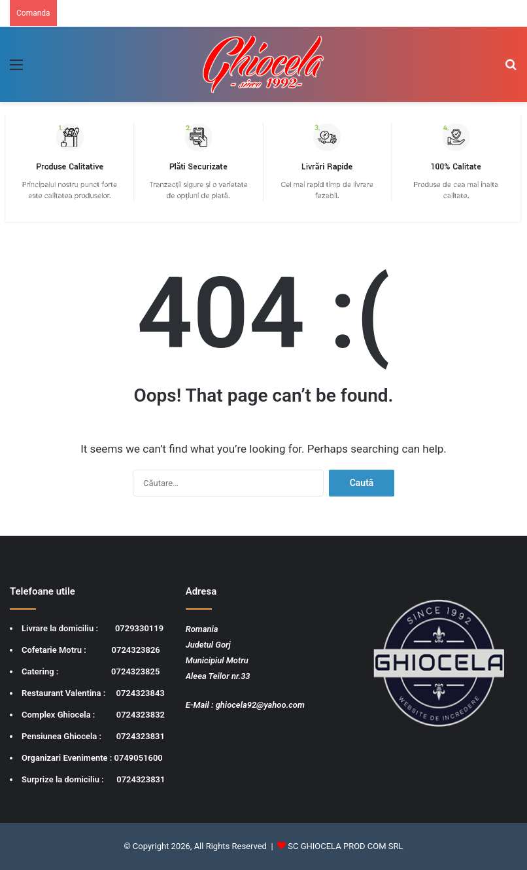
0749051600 (138, 758)
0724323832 (140, 715)
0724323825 (135, 671)
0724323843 (140, 693)
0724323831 (140, 736)
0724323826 (136, 650)
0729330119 (139, 628)
